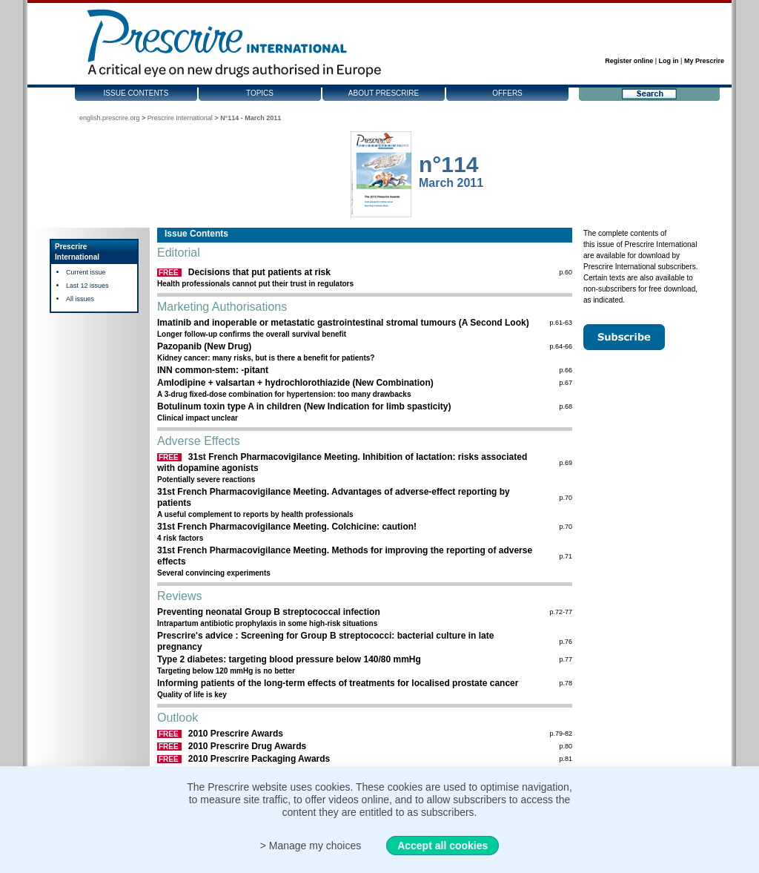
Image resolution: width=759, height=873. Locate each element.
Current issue (86, 272)
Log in (669, 61)
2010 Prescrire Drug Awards (247, 746)
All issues (80, 299)
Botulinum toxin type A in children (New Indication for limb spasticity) (304, 406)
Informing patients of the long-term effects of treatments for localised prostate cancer (337, 683)
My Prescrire (704, 61)
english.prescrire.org (109, 118)
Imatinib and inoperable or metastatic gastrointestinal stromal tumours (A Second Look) (343, 322)
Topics (260, 93)
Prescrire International (180, 118)
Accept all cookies (442, 845)
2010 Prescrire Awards (235, 733)
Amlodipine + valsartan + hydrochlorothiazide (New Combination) (295, 383)
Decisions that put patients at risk (259, 272)
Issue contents (136, 93)
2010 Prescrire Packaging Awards (259, 759)
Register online (629, 61)
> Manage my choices (311, 845)
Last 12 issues (87, 285)
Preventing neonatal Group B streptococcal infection (268, 612)
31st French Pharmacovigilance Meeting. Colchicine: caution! (287, 526)
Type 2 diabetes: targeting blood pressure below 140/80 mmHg (289, 659)
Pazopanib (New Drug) (204, 346)
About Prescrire (383, 93)
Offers (507, 93)
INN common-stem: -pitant (212, 370)
